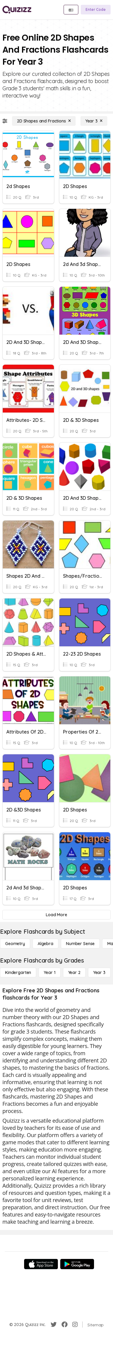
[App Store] (41, 1264)
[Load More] (56, 915)
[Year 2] (74, 972)
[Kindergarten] (18, 972)
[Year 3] (93, 121)
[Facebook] (64, 1324)
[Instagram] (75, 1324)
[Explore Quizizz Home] (16, 10)
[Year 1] (49, 972)
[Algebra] (45, 943)
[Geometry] (15, 943)
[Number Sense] (80, 943)
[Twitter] (54, 1324)
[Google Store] (77, 1264)
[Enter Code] (96, 9)
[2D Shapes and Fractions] (44, 121)
